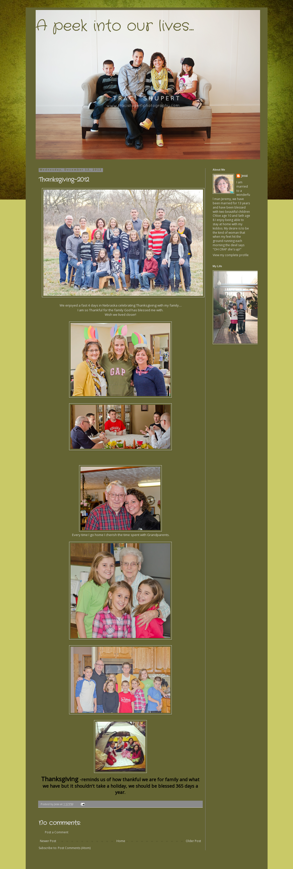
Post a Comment (56, 832)
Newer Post (48, 841)
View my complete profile (231, 255)
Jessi (244, 176)
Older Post (193, 841)
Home (120, 841)
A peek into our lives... (115, 26)
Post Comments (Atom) (74, 848)
